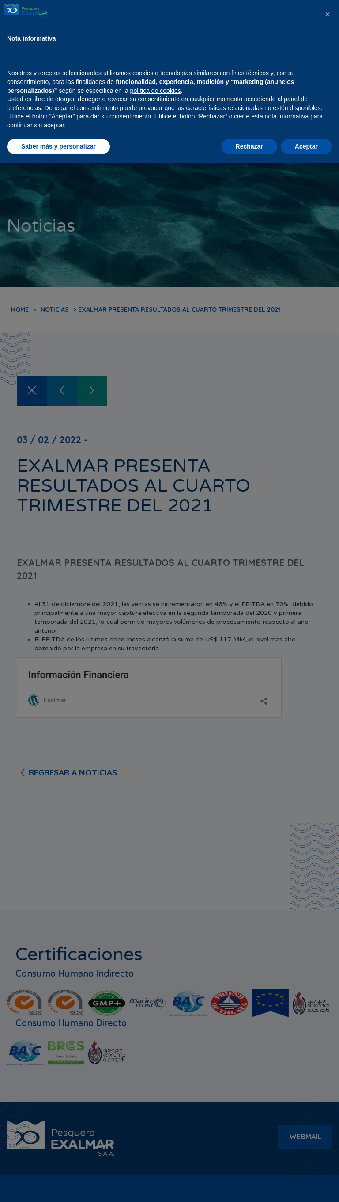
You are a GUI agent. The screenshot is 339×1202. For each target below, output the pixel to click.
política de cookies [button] (155, 1129)
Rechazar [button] (249, 1184)
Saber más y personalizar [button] (58, 1184)
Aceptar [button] (306, 1184)
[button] (327, 1053)
